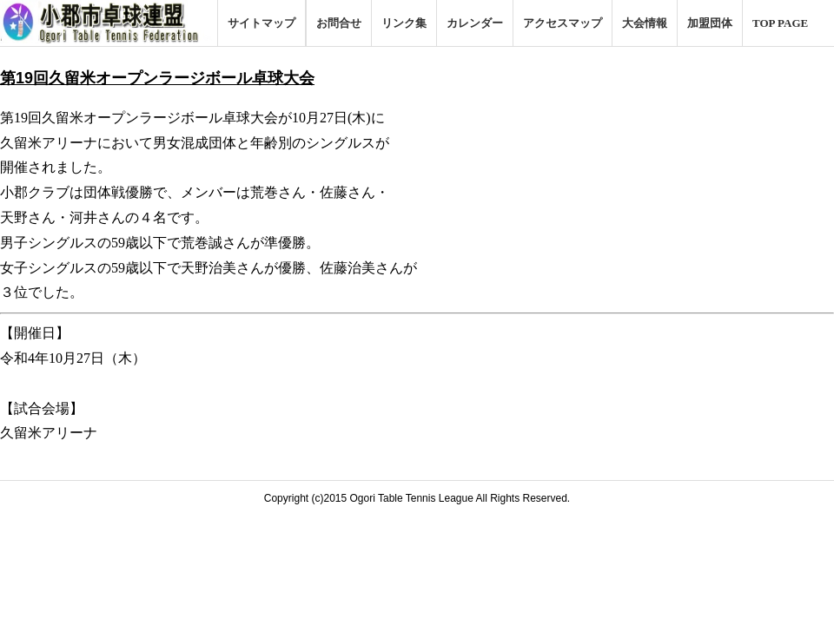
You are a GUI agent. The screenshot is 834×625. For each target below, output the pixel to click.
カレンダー (475, 23)
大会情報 (644, 23)
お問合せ (338, 23)
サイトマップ (261, 23)
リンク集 (404, 23)
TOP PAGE (780, 23)
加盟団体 (709, 23)
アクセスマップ (562, 23)
